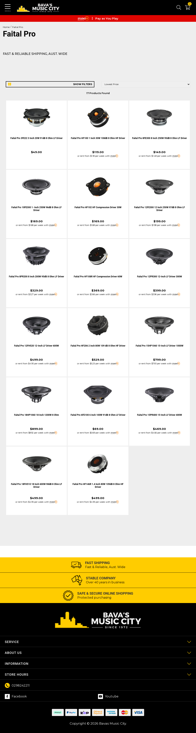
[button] (185, 8)
